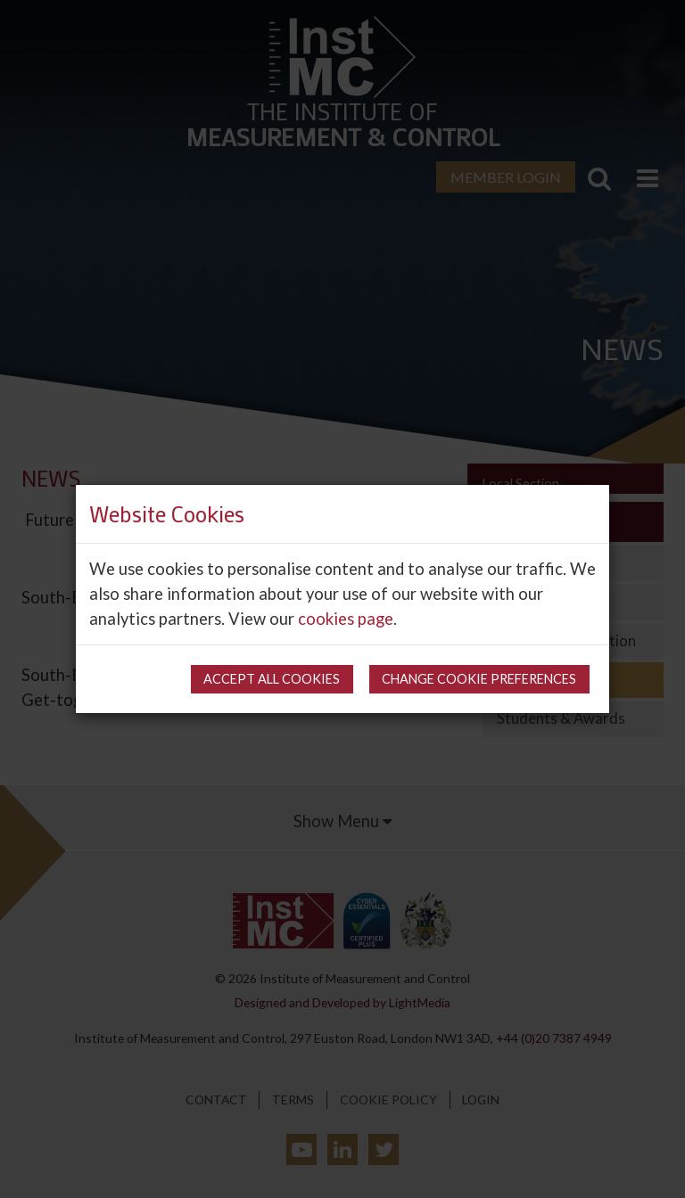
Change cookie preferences (479, 678)
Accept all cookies (271, 678)
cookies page (345, 618)
